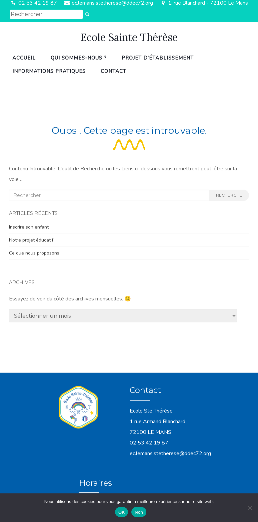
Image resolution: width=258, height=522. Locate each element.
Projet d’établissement (158, 58)
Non (139, 512)
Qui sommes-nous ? (79, 58)
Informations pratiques (49, 71)
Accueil (24, 58)
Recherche (229, 195)
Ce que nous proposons (34, 253)
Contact (113, 71)
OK (121, 512)
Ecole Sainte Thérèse (129, 37)
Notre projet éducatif (31, 240)
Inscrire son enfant (29, 227)
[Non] (249, 507)
